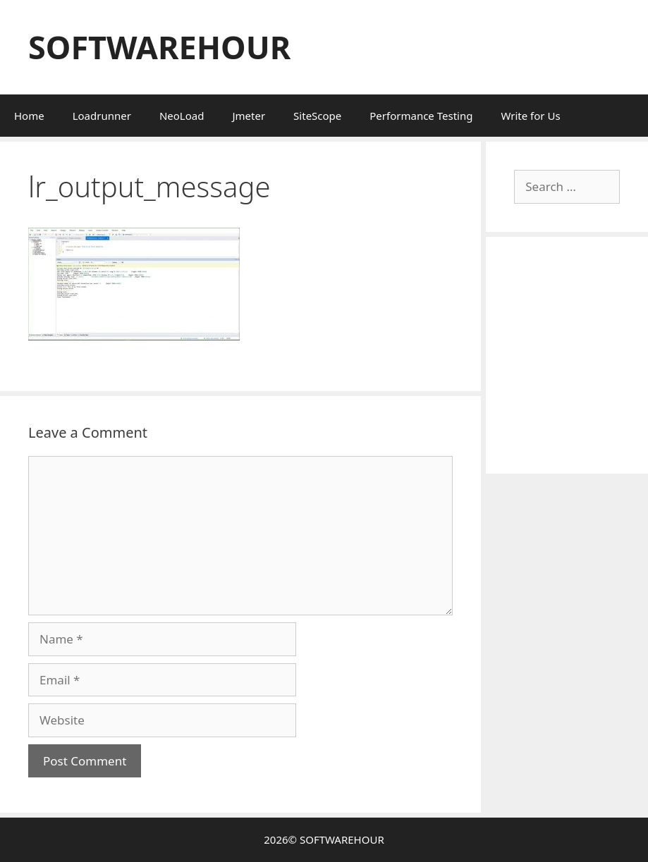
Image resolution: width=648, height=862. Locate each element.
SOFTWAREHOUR (159, 46)
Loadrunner (102, 116)
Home (29, 116)
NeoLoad (181, 116)
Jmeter (248, 116)
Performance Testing (420, 116)
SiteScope (317, 116)
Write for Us (530, 116)
